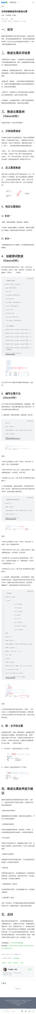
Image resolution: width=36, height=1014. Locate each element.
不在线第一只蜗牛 (10, 15)
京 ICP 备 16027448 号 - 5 (18, 1003)
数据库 (4, 962)
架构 (10, 962)
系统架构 (16, 962)
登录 (33, 2)
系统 (22, 962)
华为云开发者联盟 (17, 943)
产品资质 (18, 1005)
